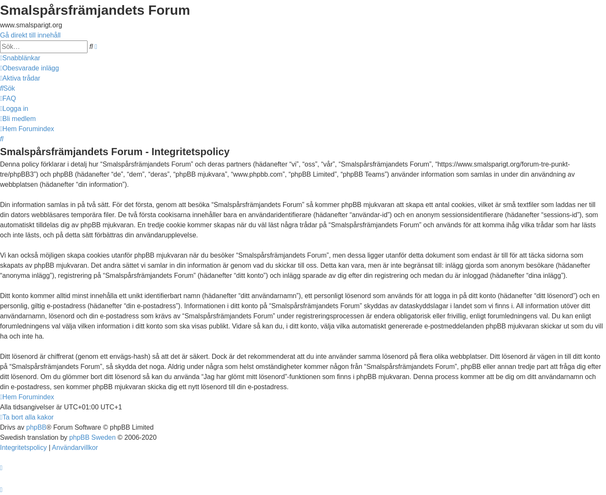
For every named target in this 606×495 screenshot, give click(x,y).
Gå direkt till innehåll (30, 35)
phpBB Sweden (92, 437)
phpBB (36, 427)
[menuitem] (29, 68)
